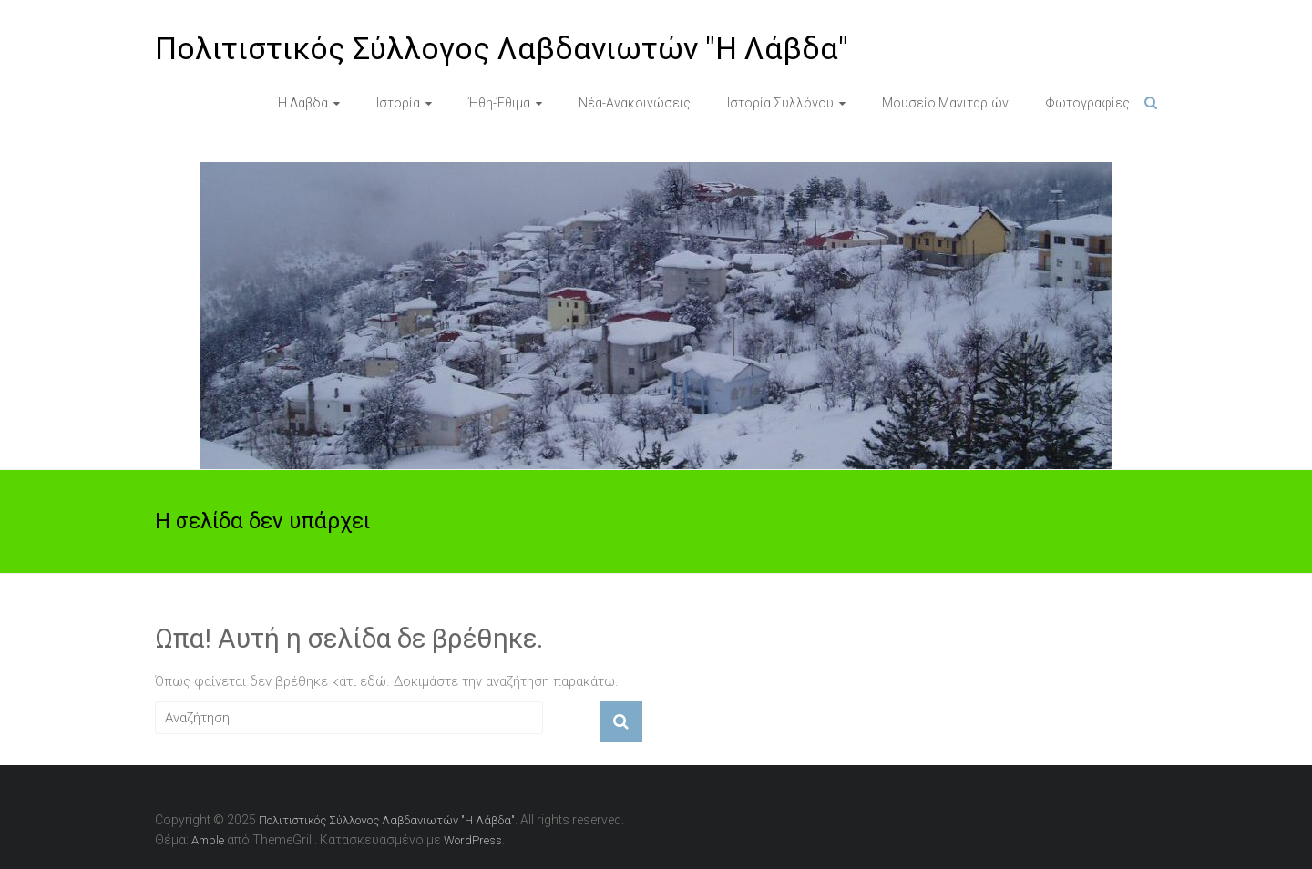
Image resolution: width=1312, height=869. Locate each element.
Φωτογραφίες (1087, 103)
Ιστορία (398, 103)
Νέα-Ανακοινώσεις (635, 103)
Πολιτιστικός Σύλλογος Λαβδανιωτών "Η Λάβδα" (501, 48)
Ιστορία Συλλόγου (780, 103)
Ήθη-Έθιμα (499, 103)
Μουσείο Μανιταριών (945, 103)
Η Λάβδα (303, 103)
